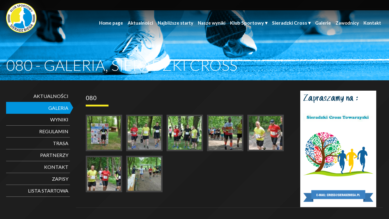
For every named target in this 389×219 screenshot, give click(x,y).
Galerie (323, 23)
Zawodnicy (347, 23)
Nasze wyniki (211, 23)
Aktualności (140, 23)
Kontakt (372, 23)
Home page (111, 23)
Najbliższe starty (175, 23)
